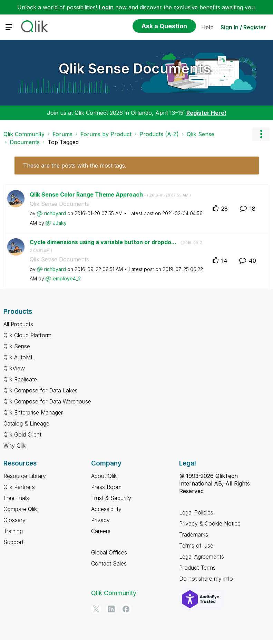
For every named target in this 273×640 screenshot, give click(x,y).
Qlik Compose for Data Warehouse (47, 401)
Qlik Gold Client (22, 434)
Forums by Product (105, 134)
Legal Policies (196, 512)
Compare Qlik (20, 509)
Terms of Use (196, 545)
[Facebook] (126, 609)
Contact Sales (109, 563)
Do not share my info (206, 578)
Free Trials (16, 497)
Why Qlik (14, 445)
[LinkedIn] (111, 609)
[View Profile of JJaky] (60, 223)
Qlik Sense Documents (135, 68)
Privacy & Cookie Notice (210, 523)
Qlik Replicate (20, 379)
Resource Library (24, 475)
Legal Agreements (201, 556)
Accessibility (106, 509)
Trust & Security (111, 497)
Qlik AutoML (18, 357)
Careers (100, 531)
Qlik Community (24, 134)
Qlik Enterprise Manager (33, 412)
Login (106, 7)
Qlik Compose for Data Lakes (40, 390)
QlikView (14, 368)
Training (13, 531)
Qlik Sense (200, 134)
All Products (18, 324)
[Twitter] (96, 609)
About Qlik (104, 475)
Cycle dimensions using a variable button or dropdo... (116, 246)
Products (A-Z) (159, 134)
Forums (62, 134)
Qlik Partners (19, 486)
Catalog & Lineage (26, 423)
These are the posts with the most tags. (74, 165)
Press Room (106, 486)
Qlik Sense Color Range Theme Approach (110, 194)
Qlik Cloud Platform (27, 335)
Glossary (14, 520)
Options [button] (261, 134)
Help (207, 27)
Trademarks (193, 534)
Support (13, 542)
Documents (25, 142)
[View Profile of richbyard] (55, 213)
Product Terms (197, 567)
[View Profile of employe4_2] (67, 278)
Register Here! (206, 112)
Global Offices (109, 552)
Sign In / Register (243, 27)
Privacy (100, 520)
